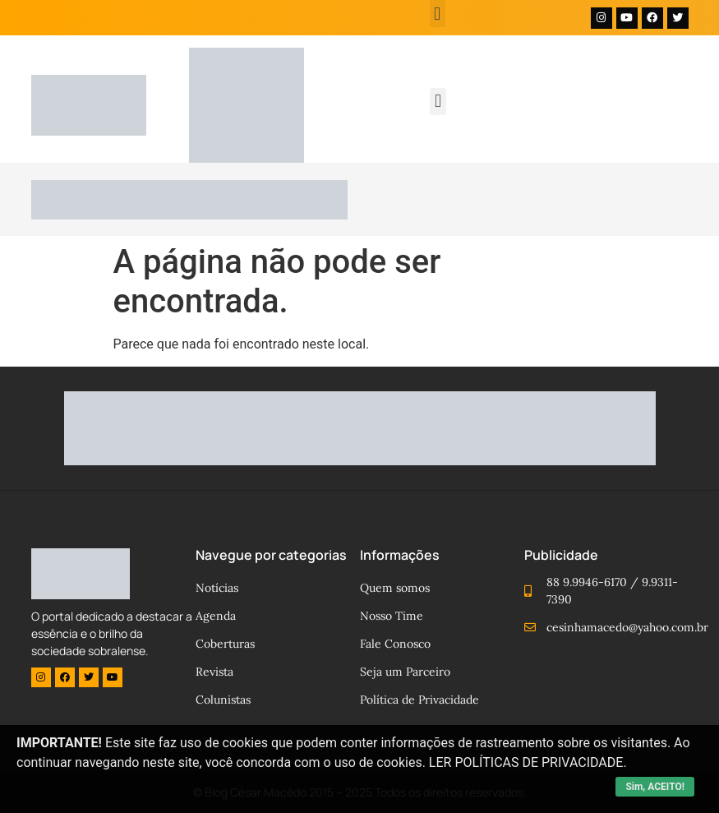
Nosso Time (391, 615)
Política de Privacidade (419, 699)
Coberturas (225, 643)
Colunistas (223, 699)
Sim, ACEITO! (654, 786)
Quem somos (395, 587)
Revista (214, 671)
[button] (437, 13)
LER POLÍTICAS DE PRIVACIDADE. (528, 762)
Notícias (217, 587)
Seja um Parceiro (405, 671)
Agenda (216, 615)
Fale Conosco (395, 643)
